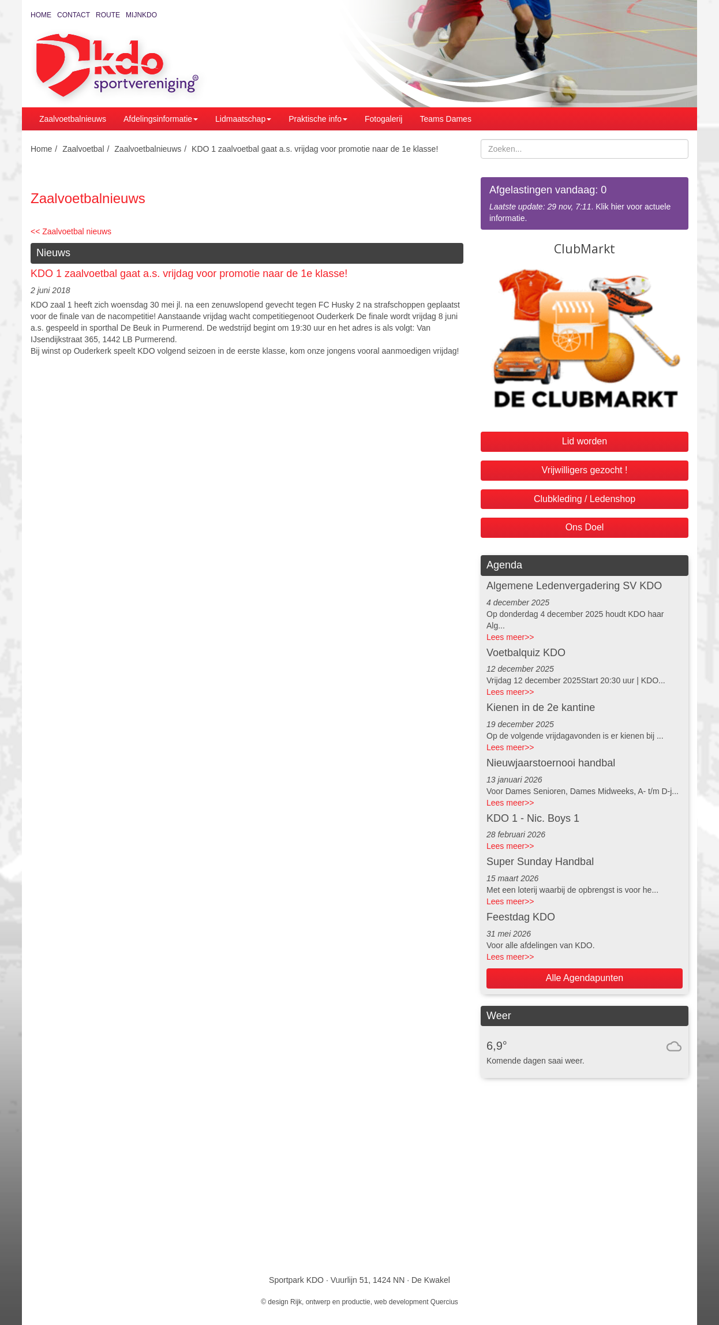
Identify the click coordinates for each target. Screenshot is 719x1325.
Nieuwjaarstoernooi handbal (550, 763)
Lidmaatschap (243, 118)
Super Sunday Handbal (540, 861)
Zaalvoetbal (83, 149)
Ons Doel (585, 527)
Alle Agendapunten (584, 978)
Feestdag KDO (520, 917)
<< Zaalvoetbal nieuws (71, 231)
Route (108, 15)
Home (41, 15)
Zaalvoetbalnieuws (72, 118)
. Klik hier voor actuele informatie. (584, 203)
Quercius (444, 1302)
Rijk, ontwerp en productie (330, 1302)
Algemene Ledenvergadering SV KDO (574, 586)
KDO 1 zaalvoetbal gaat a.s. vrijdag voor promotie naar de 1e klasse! (315, 149)
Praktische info (318, 118)
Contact (73, 15)
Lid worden (584, 441)
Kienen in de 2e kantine (540, 707)
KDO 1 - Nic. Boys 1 (532, 818)
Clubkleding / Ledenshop (584, 499)
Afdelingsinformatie (160, 118)
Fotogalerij (383, 118)
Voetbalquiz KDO (526, 652)
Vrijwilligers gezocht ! (585, 470)
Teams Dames (445, 118)
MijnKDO (141, 15)
